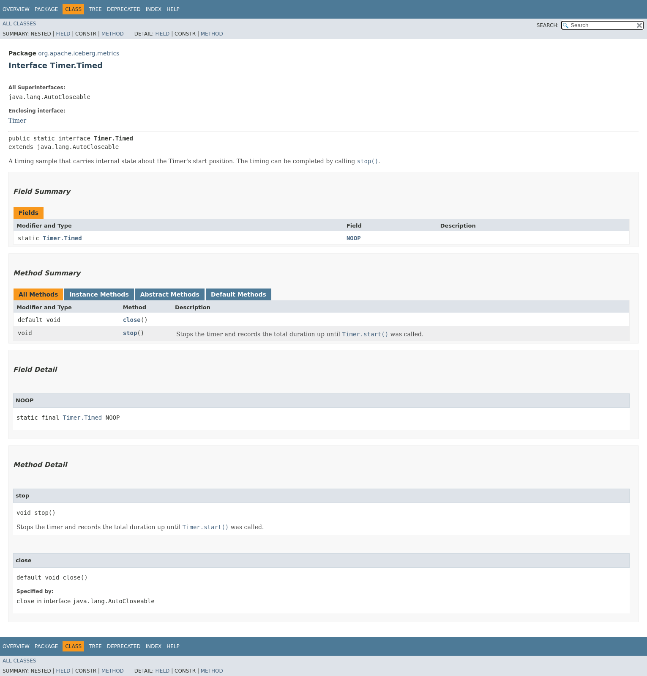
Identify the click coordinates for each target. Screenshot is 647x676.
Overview (16, 9)
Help (173, 9)
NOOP (354, 238)
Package (46, 9)
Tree (95, 9)
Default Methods (238, 294)
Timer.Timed (62, 238)
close (132, 319)
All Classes (19, 24)
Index (154, 9)
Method (112, 34)
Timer (17, 120)
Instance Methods (98, 294)
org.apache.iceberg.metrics (78, 53)
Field (63, 34)
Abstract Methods (169, 294)
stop (130, 333)
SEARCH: (548, 25)
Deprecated (124, 9)
